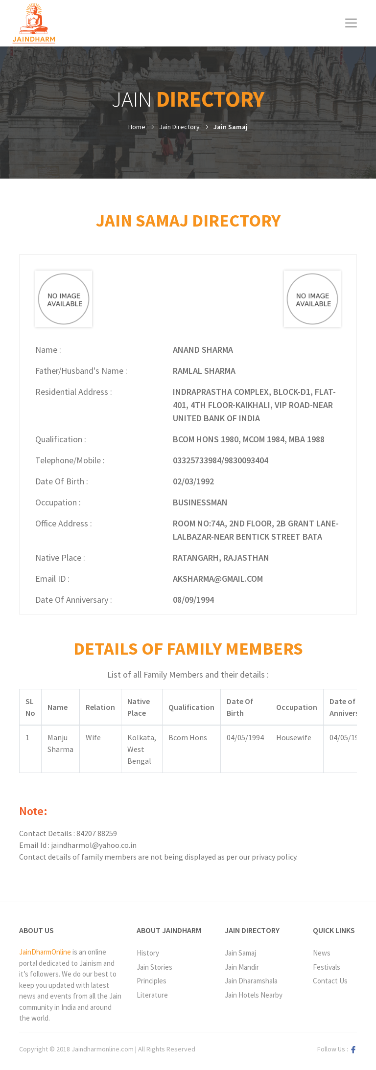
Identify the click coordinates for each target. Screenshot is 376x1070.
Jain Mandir (242, 967)
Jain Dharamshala (251, 980)
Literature (152, 995)
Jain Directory (179, 126)
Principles (151, 980)
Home (136, 126)
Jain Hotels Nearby (253, 995)
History (148, 952)
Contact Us (330, 980)
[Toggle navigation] (351, 23)
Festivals (326, 967)
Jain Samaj (230, 126)
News (321, 952)
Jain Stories (154, 967)
